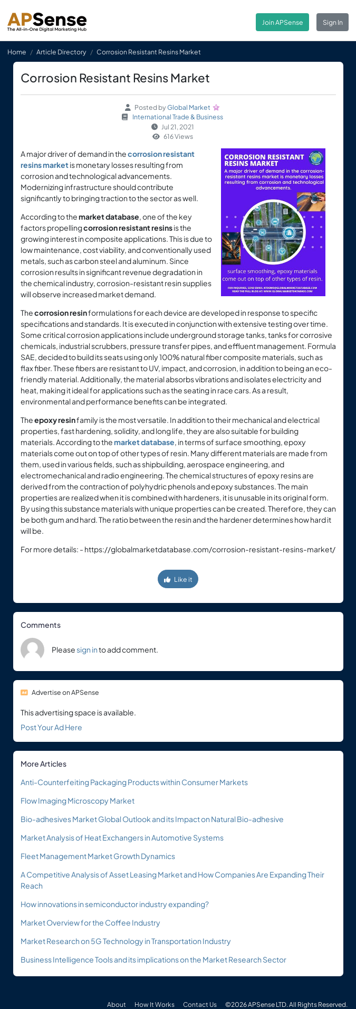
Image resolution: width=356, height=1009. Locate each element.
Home (16, 52)
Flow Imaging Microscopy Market (77, 800)
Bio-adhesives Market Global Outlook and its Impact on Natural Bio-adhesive (152, 819)
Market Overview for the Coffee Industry (90, 922)
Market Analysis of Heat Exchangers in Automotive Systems (122, 837)
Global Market (188, 107)
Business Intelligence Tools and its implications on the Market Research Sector (153, 959)
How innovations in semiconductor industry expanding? (115, 904)
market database (144, 442)
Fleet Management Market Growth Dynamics (98, 856)
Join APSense (282, 22)
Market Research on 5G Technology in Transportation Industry (126, 941)
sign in (87, 649)
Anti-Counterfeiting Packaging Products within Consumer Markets (134, 782)
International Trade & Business (177, 116)
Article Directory (61, 52)
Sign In (333, 22)
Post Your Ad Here (51, 727)
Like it (178, 579)
